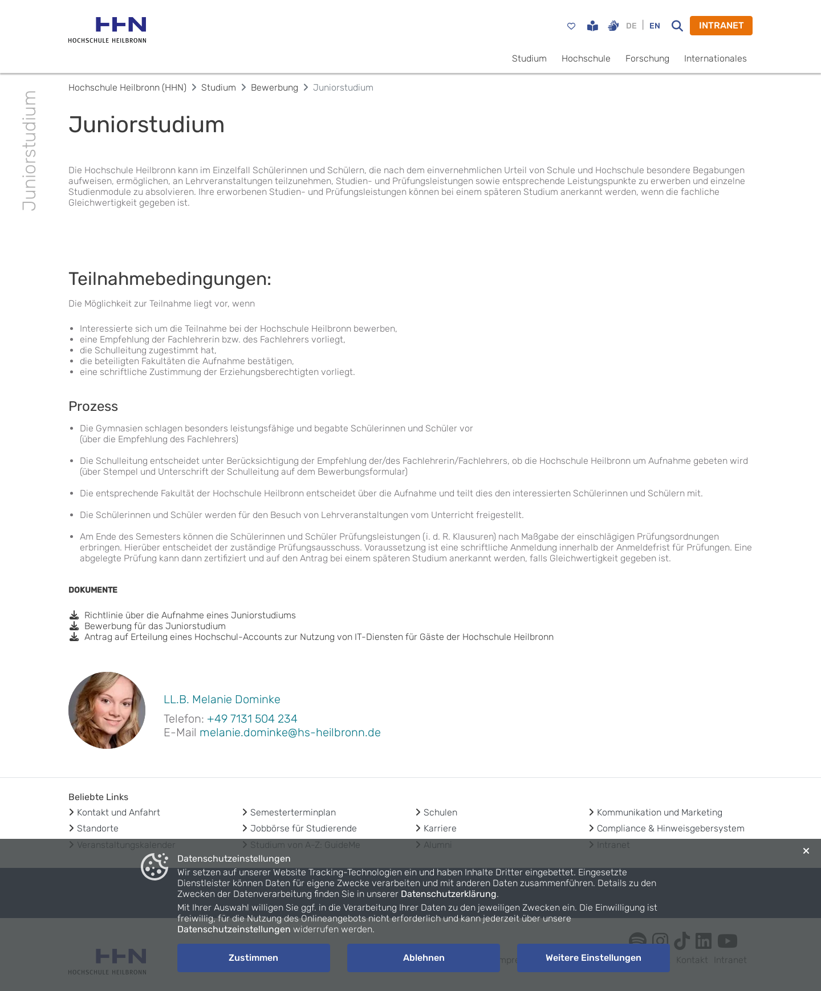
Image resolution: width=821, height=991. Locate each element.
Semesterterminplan (293, 812)
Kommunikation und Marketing (659, 812)
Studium (529, 58)
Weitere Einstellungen (593, 957)
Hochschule (586, 58)
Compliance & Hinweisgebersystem (671, 828)
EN (654, 26)
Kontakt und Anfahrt (118, 812)
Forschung (647, 58)
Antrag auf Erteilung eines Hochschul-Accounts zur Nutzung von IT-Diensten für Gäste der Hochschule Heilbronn (311, 636)
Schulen (440, 812)
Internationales (715, 58)
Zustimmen (253, 957)
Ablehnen (424, 957)
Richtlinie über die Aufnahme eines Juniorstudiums (182, 615)
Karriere (440, 828)
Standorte (98, 828)
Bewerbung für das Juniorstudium (147, 626)
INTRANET (721, 25)
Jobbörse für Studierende (303, 828)
